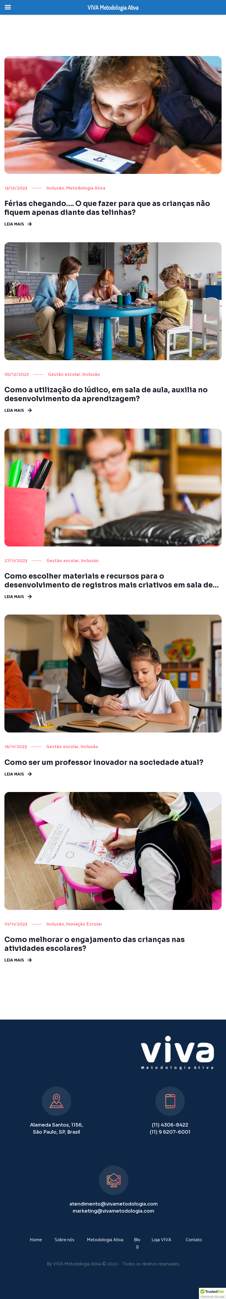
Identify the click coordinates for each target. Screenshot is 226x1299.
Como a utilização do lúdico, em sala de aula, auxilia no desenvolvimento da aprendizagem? (106, 394)
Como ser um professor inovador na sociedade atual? (103, 762)
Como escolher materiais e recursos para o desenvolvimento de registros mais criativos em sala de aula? (108, 581)
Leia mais (14, 224)
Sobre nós (64, 1240)
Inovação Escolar (84, 924)
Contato (194, 1240)
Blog (137, 1243)
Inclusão (55, 188)
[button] (212, 1293)
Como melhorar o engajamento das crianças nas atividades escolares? (94, 944)
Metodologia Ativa (85, 188)
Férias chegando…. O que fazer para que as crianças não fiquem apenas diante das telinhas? (107, 208)
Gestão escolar (64, 374)
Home (36, 1240)
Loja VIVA (161, 1240)
